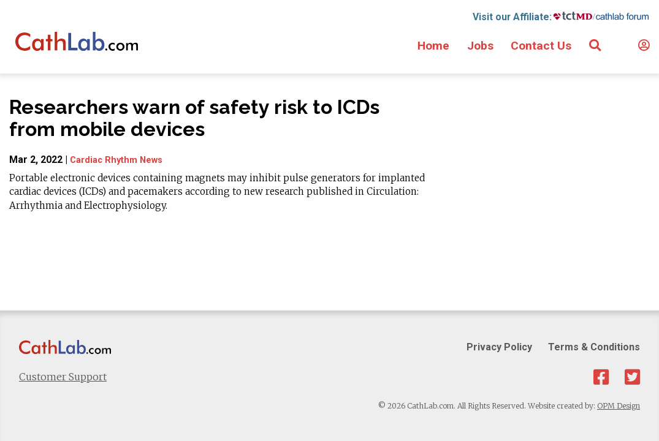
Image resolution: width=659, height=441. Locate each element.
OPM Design (618, 405)
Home (433, 46)
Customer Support (63, 377)
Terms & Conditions (594, 347)
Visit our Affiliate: (512, 17)
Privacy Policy (499, 347)
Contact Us (541, 46)
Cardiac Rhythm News (116, 160)
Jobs (480, 46)
